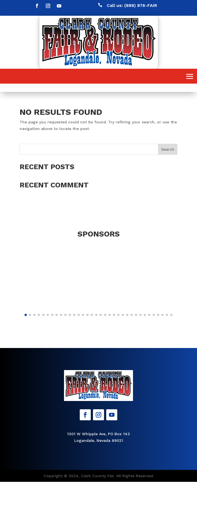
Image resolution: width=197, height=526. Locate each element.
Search (167, 149)
